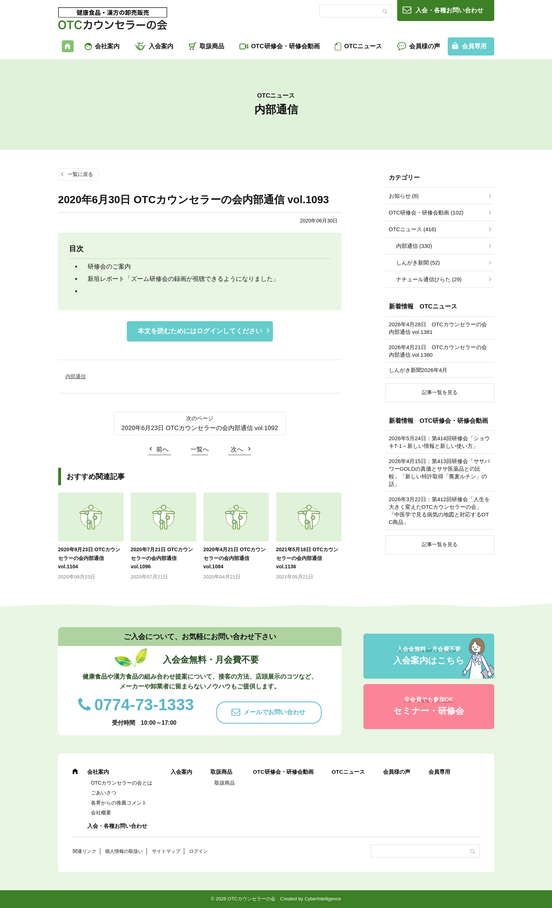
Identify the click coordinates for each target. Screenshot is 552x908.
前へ (162, 449)
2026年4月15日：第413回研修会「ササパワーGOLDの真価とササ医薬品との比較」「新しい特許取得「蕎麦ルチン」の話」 (439, 472)
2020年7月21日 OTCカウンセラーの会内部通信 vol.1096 (162, 558)
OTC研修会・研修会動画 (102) (426, 212)
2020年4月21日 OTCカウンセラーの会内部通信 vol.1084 (235, 558)
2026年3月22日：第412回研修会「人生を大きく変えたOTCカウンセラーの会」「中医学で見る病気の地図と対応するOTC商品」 (439, 510)
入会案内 (161, 46)
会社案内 (107, 46)
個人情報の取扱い (124, 851)
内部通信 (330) (414, 246)
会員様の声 (424, 46)
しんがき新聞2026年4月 (418, 370)
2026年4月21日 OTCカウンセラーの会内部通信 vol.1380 (438, 351)
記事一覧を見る (440, 392)
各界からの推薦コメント (119, 803)
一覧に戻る (80, 174)
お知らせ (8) (404, 196)
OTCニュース (363, 46)
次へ (237, 449)
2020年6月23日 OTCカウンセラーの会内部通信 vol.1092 (199, 428)
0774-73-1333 (144, 704)
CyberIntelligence (323, 898)
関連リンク (84, 851)
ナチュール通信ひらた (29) (429, 279)
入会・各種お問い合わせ (449, 10)
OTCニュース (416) (412, 229)
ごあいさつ (103, 792)
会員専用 (474, 46)
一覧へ (199, 449)
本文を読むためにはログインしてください (200, 331)
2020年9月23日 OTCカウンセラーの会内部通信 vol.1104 (89, 558)
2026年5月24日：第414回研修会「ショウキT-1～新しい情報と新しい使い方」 (439, 442)
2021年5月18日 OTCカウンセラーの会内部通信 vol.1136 (307, 558)
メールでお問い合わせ (274, 712)
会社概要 (101, 812)
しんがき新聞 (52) (418, 262)
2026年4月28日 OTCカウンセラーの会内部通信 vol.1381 (438, 328)
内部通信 (75, 376)
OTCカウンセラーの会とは (122, 783)
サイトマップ (166, 851)
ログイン (198, 851)
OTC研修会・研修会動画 (285, 46)
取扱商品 (212, 46)
